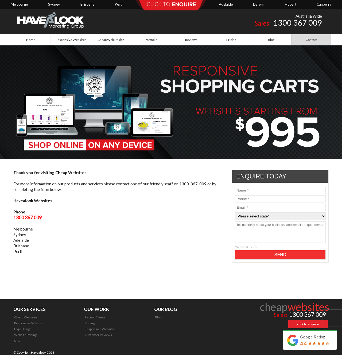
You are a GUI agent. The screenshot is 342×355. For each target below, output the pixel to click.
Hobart (290, 4)
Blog (158, 317)
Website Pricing (25, 335)
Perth (119, 4)
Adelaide (226, 4)
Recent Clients (95, 317)
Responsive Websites (100, 329)
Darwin (258, 4)
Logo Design (23, 329)
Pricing (90, 323)
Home (30, 40)
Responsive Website (28, 323)
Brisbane (87, 4)
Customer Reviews (98, 335)
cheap (294, 307)
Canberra (324, 4)
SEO (17, 341)
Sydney (54, 4)
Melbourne (19, 4)
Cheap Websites (25, 317)
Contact (311, 40)
